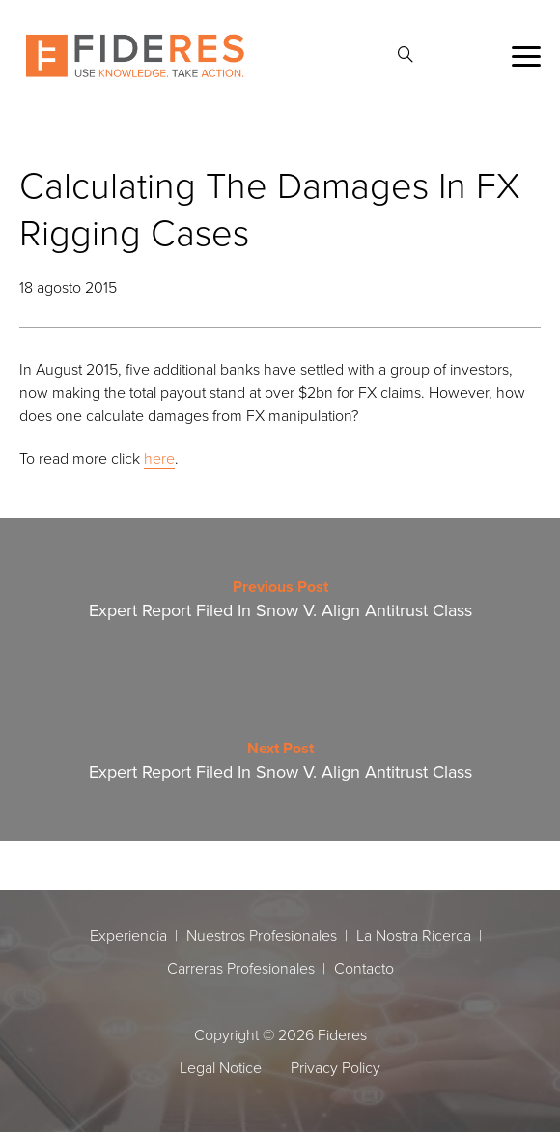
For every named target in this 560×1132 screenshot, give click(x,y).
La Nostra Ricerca (413, 935)
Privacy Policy (335, 1067)
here (159, 457)
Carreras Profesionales (241, 967)
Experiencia (128, 935)
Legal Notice (221, 1067)
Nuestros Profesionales (261, 935)
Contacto (364, 967)
